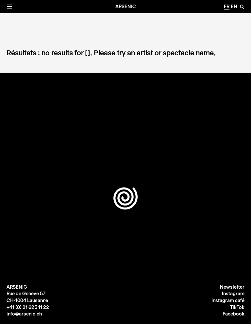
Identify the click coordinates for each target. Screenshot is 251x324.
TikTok (237, 307)
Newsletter (232, 287)
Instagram (233, 294)
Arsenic (125, 6)
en (234, 6)
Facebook (233, 314)
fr (226, 6)
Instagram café (227, 300)
